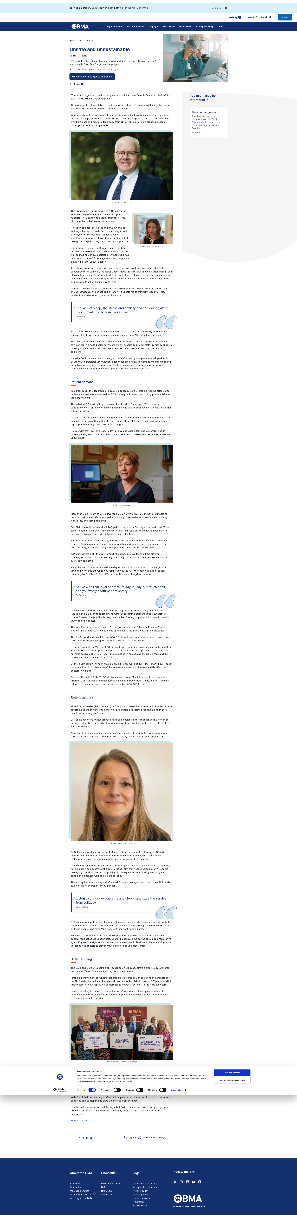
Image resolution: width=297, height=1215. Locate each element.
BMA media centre (111, 1183)
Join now (216, 7)
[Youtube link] (194, 1182)
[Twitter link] (175, 1182)
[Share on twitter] (70, 84)
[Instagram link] (181, 1182)
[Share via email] (82, 84)
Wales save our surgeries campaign (92, 76)
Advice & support (135, 26)
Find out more (79, 1120)
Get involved (185, 26)
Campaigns (153, 26)
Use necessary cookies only (232, 1200)
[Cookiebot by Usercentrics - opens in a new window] (60, 1210)
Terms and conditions (144, 1183)
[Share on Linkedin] (78, 84)
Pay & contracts (114, 26)
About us (75, 1183)
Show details (177, 1210)
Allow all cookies (232, 1193)
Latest (220, 26)
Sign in (266, 17)
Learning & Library (204, 26)
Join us (285, 17)
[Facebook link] (199, 1182)
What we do (169, 26)
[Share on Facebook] (74, 84)
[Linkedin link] (188, 1182)
